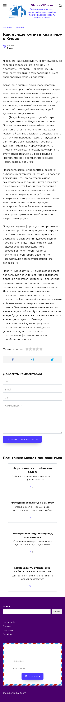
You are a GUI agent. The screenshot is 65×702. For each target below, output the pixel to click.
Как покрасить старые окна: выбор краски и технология (32, 570)
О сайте (7, 634)
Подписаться (32, 676)
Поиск (6, 606)
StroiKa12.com (42, 5)
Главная (7, 626)
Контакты (8, 630)
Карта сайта (9, 622)
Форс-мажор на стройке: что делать (32, 470)
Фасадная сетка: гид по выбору (32, 502)
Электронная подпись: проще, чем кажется (32, 535)
